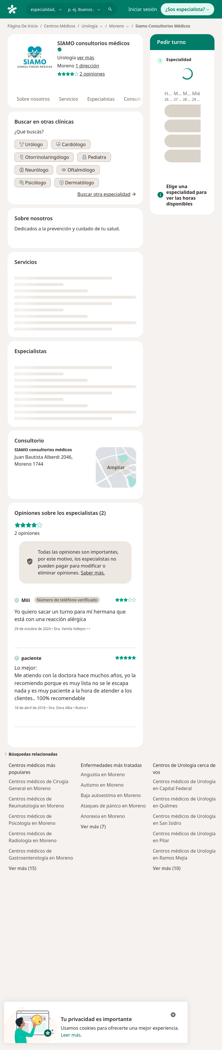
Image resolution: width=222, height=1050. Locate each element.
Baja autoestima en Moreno (111, 795)
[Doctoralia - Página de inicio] (14, 8)
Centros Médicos (59, 26)
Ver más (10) (167, 868)
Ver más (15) (22, 868)
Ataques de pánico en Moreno (113, 806)
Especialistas (101, 99)
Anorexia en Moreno (103, 816)
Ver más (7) (93, 826)
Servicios (68, 99)
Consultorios (137, 99)
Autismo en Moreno (102, 785)
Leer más (71, 1035)
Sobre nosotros (33, 99)
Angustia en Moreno (103, 774)
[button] (85, 57)
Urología (66, 57)
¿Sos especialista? (187, 9)
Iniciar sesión (142, 9)
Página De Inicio (23, 26)
